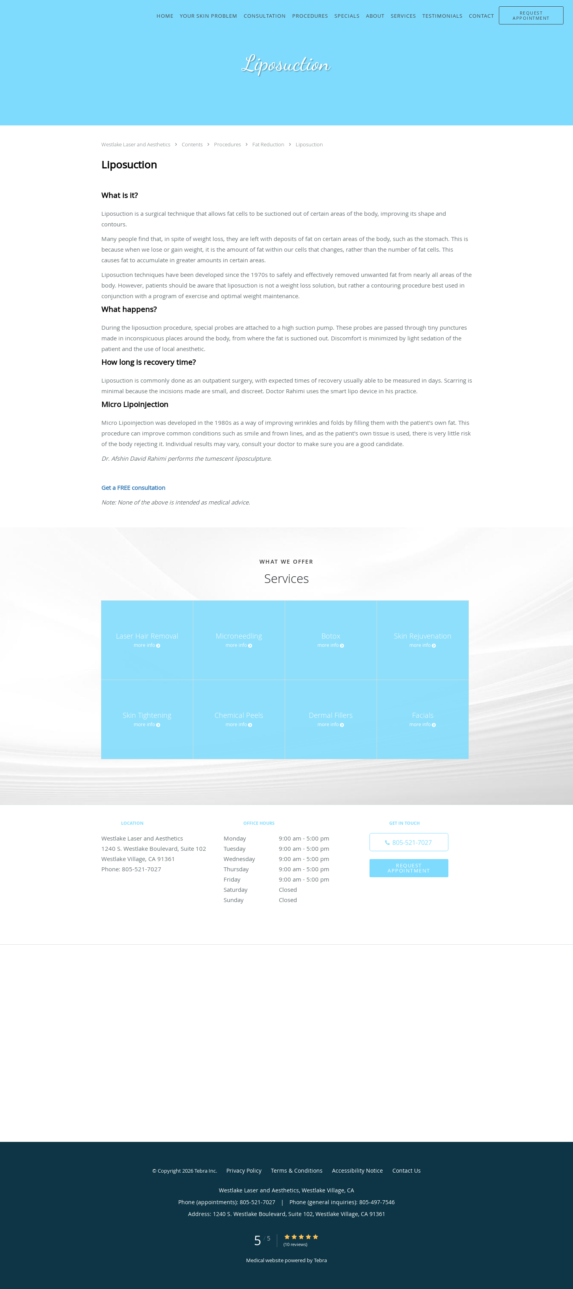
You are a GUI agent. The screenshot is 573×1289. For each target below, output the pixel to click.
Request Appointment (409, 868)
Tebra (320, 1260)
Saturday (285, 889)
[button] (531, 15)
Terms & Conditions (297, 1170)
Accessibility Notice (357, 1170)
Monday (285, 838)
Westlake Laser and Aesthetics (136, 144)
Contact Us (406, 1170)
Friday (285, 879)
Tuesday (285, 848)
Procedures (228, 144)
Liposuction (309, 144)
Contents (193, 144)
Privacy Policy (243, 1170)
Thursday (285, 869)
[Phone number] (409, 842)
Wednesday (285, 859)
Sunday (285, 900)
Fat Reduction (269, 144)
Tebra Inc (205, 1170)
